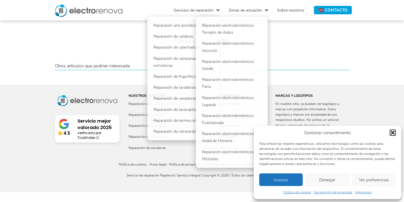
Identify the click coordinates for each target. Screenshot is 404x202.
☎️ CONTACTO (333, 10)
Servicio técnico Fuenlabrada (223, 115)
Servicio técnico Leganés (220, 125)
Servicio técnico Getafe (219, 136)
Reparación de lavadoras (146, 115)
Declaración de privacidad (333, 192)
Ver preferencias (374, 180)
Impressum (363, 192)
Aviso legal (158, 164)
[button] (393, 133)
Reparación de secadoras (147, 148)
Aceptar (281, 180)
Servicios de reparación (194, 10)
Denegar (327, 180)
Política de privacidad (185, 164)
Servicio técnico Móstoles (221, 104)
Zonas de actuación (245, 10)
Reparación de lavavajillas (147, 125)
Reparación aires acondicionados (153, 104)
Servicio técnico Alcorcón (221, 148)
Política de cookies (297, 192)
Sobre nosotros (290, 10)
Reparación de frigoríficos (147, 136)
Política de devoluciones (222, 164)
